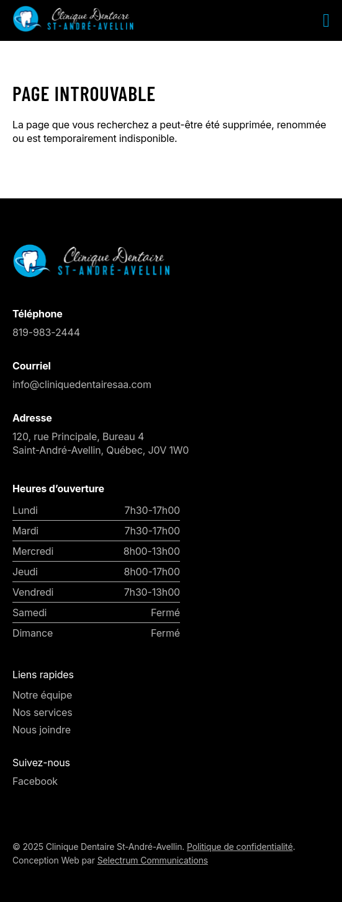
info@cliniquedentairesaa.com (81, 384)
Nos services (42, 712)
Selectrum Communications (152, 860)
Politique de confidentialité (240, 846)
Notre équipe (42, 695)
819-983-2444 (46, 332)
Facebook (35, 781)
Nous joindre (41, 729)
